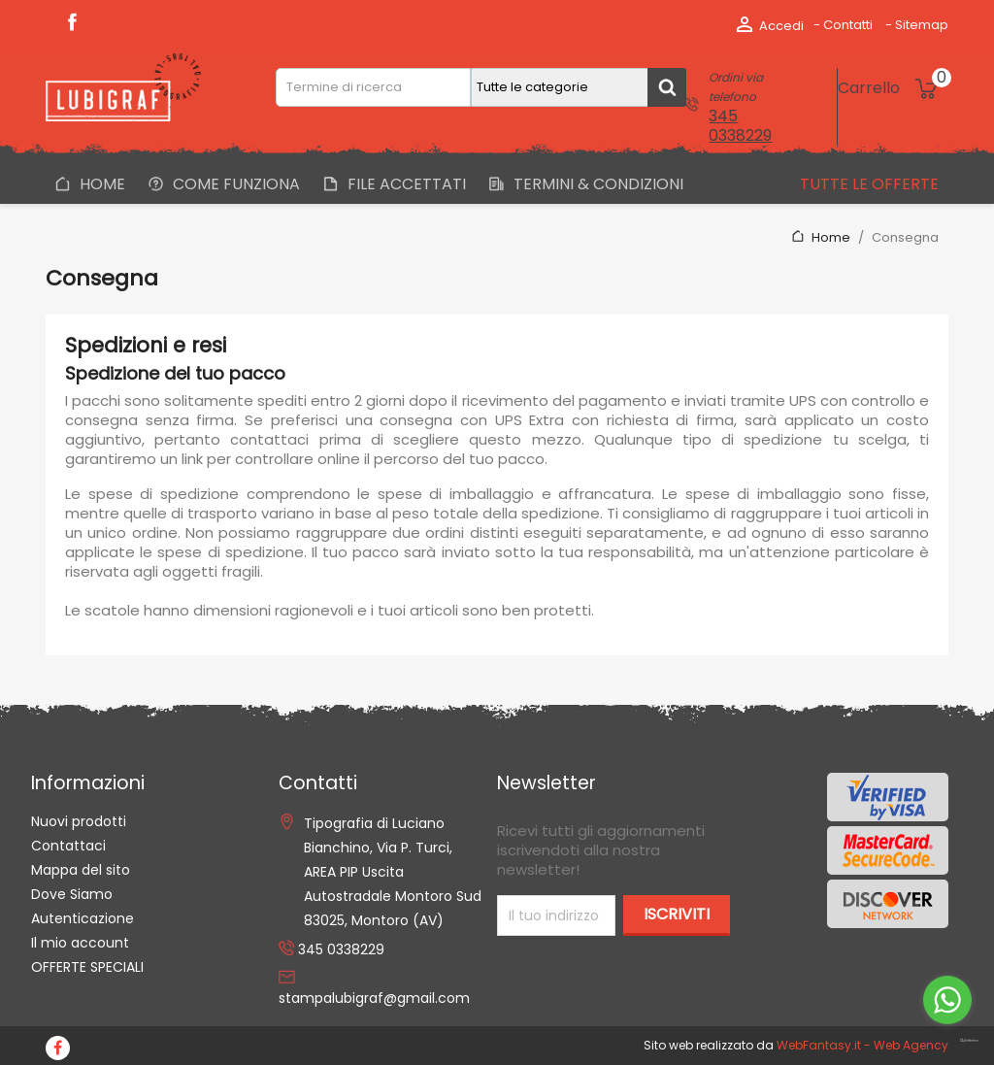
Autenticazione (82, 918)
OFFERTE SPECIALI (87, 967)
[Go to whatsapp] (947, 1000)
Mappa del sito (80, 870)
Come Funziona (234, 184)
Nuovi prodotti (78, 821)
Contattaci (68, 845)
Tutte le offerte (867, 184)
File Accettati (405, 184)
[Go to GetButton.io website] (947, 1041)
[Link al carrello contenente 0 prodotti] (893, 88)
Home (100, 184)
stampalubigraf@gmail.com (374, 998)
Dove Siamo (72, 894)
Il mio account (80, 942)
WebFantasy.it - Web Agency (862, 1045)
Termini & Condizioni (596, 184)
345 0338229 (740, 126)
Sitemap (921, 25)
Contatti (848, 25)
